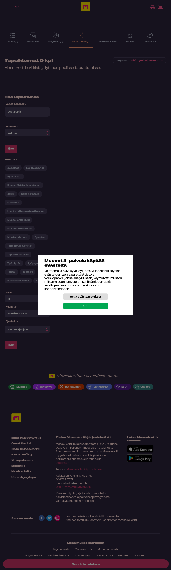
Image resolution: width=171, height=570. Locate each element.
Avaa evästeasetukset (85, 296)
